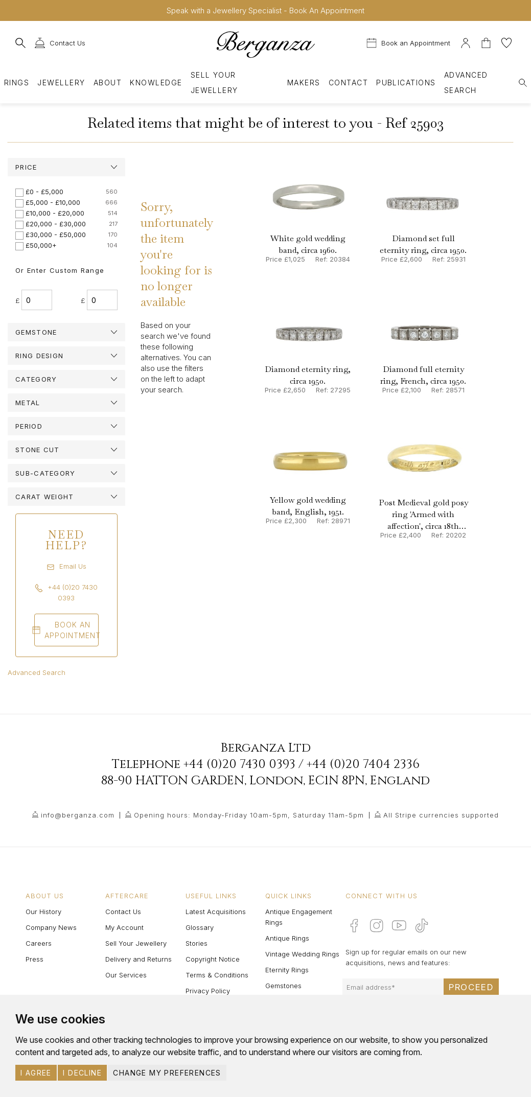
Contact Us (123, 911)
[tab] (66, 167)
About (108, 82)
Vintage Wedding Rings (302, 954)
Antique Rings (287, 938)
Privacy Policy (208, 991)
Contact (348, 82)
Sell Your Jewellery (214, 83)
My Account (124, 927)
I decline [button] (82, 1072)
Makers (303, 82)
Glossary (200, 927)
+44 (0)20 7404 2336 (363, 764)
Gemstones (283, 986)
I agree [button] (36, 1072)
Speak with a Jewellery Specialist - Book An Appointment (265, 10)
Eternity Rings (287, 970)
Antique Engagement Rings (298, 916)
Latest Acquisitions (216, 911)
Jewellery (61, 82)
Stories (196, 943)
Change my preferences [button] (167, 1072)
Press (34, 959)
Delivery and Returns (138, 959)
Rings (16, 82)
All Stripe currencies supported (441, 815)
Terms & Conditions (217, 975)
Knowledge (156, 82)
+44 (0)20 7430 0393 (239, 764)
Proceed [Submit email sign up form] (471, 987)
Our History (43, 911)
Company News (51, 927)
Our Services (126, 975)
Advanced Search (36, 672)
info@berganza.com (77, 815)
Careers (39, 943)
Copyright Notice (213, 959)
